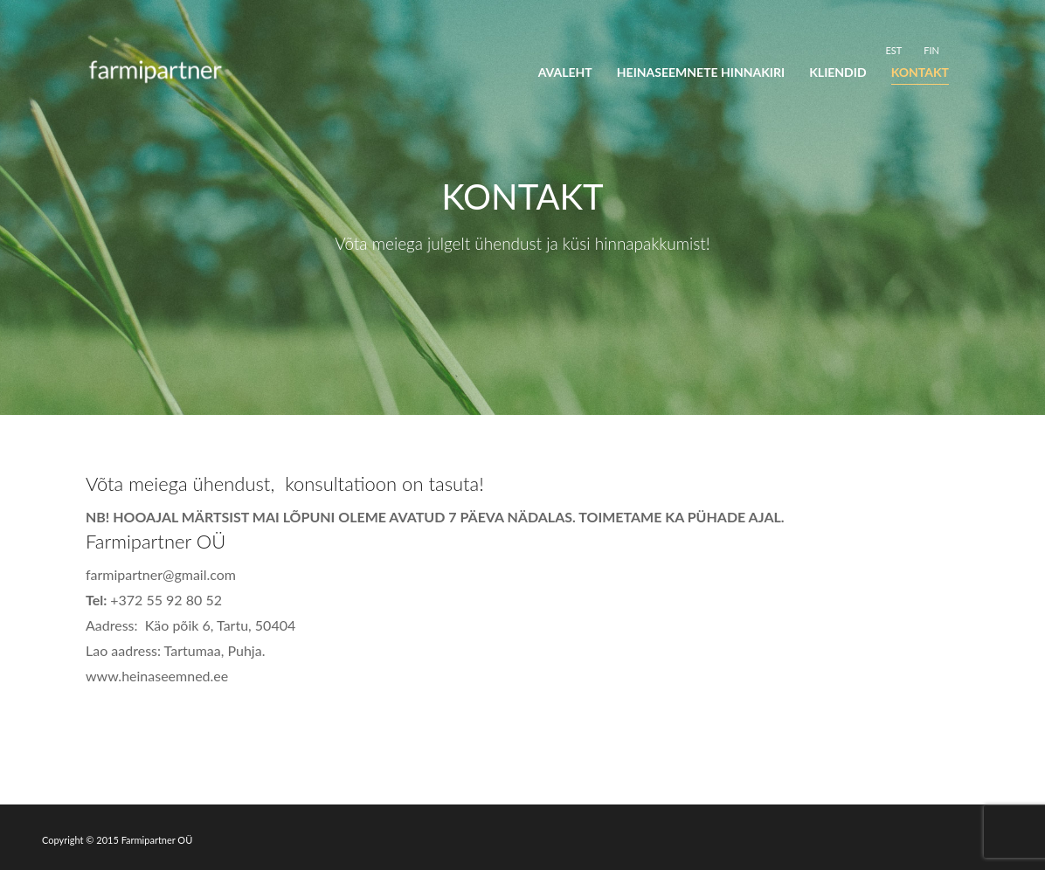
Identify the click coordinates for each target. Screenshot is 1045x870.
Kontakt (920, 72)
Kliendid (837, 72)
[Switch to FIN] (931, 49)
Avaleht (565, 72)
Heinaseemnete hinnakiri (701, 72)
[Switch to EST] (893, 49)
